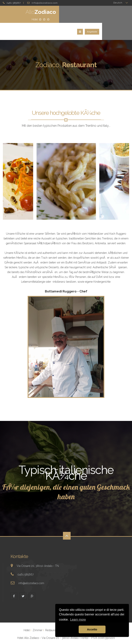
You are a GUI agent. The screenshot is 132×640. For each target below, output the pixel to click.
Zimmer (37, 615)
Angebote (122, 15)
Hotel (27, 615)
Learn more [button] (78, 619)
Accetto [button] (92, 629)
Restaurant (51, 615)
